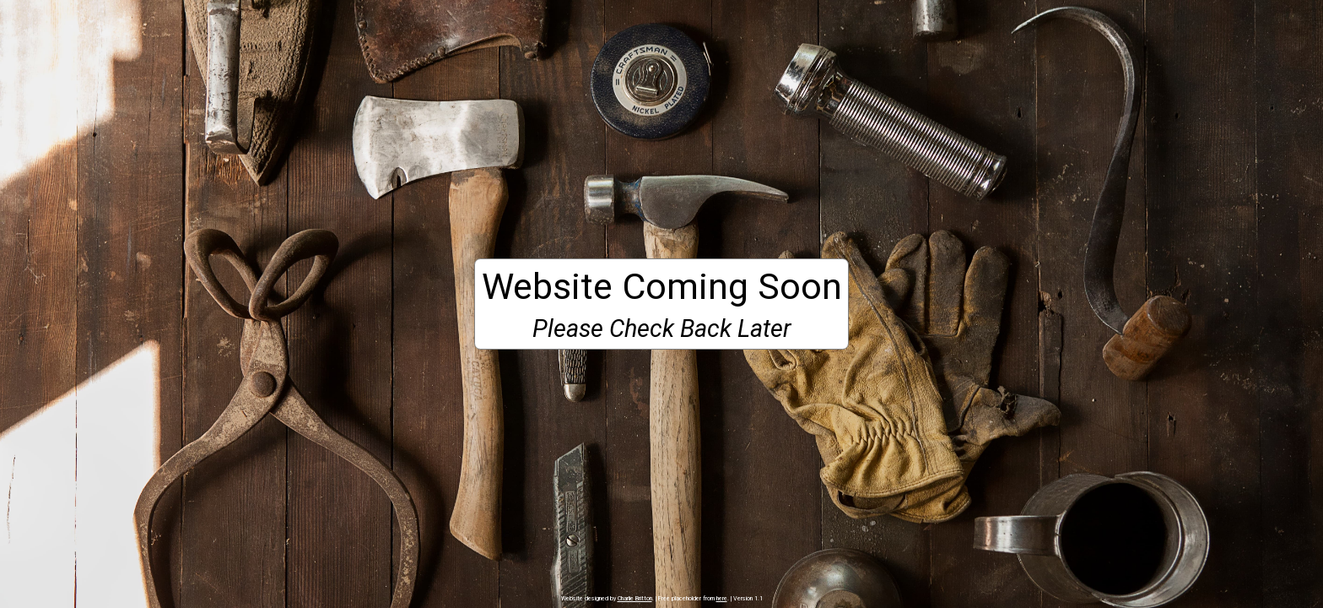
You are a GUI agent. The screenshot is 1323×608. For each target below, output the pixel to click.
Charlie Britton (635, 598)
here (721, 598)
